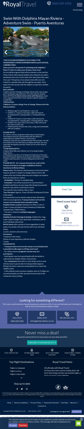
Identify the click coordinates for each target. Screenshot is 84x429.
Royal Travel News (62, 361)
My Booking (77, 10)
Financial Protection (51, 403)
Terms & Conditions (21, 403)
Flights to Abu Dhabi (17, 374)
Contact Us (42, 406)
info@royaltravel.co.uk (67, 182)
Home (9, 403)
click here (5, 394)
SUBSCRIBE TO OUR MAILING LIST (42, 343)
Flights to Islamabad (17, 368)
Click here (77, 411)
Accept (13, 425)
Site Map (64, 403)
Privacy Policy (36, 403)
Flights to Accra (16, 371)
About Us (73, 403)
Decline (23, 425)
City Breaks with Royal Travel (56, 368)
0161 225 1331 (61, 3)
